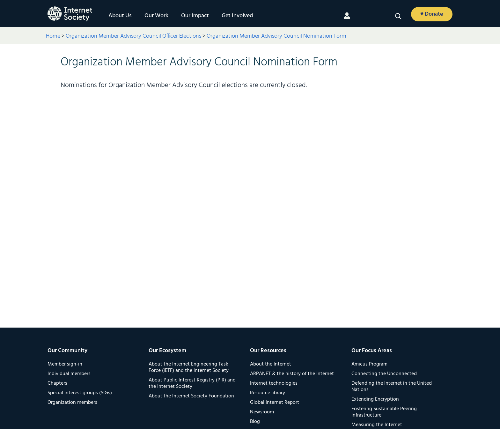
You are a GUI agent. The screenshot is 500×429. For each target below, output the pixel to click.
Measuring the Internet (376, 425)
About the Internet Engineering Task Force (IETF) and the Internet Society (189, 367)
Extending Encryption (375, 399)
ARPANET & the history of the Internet (292, 374)
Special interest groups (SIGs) (80, 393)
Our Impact (195, 16)
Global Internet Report (274, 402)
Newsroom (262, 412)
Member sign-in (65, 364)
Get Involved (237, 16)
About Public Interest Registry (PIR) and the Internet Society (192, 383)
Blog (255, 422)
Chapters (57, 383)
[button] (398, 16)
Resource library (267, 393)
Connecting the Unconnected (384, 374)
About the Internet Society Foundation (191, 396)
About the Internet (270, 364)
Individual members (69, 374)
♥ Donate (432, 14)
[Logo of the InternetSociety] (70, 13)
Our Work (156, 16)
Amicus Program (369, 364)
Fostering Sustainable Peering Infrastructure (384, 412)
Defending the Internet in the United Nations (391, 386)
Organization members (72, 402)
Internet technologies (274, 383)
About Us (120, 16)
